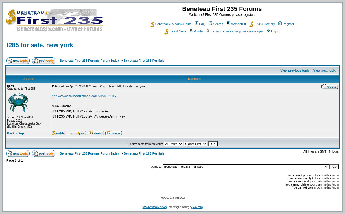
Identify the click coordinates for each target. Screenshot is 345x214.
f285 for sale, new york (39, 44)
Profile (196, 31)
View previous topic (294, 70)
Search (216, 24)
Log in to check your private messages (234, 31)
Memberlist (236, 24)
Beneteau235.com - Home (171, 24)
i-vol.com (197, 207)
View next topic (324, 70)
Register (286, 24)
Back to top (15, 133)
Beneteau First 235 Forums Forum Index (89, 60)
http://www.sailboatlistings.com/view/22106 (84, 96)
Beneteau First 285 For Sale (144, 60)
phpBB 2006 (178, 197)
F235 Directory (262, 24)
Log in (273, 31)
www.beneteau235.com (155, 207)
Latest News (175, 31)
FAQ (200, 24)
